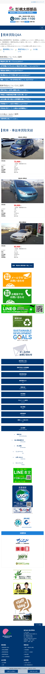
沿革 (3, 665)
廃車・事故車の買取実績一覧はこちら (22, 265)
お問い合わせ (28, 662)
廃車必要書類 (5, 649)
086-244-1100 (33, 671)
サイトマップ (40, 2)
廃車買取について (8, 50)
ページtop (38, 624)
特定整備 (22, 394)
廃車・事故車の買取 (29, 647)
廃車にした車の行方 (23, 420)
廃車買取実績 (22, 374)
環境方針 (22, 435)
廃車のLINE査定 (5, 656)
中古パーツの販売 (23, 401)
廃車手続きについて (23, 50)
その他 (35, 49)
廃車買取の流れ (23, 361)
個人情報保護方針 (29, 665)
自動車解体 (23, 414)
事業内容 (23, 388)
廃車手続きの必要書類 (23, 368)
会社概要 (33, 2)
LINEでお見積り (11, 671)
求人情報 (21, 446)
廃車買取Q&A (23, 381)
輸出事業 (23, 407)
